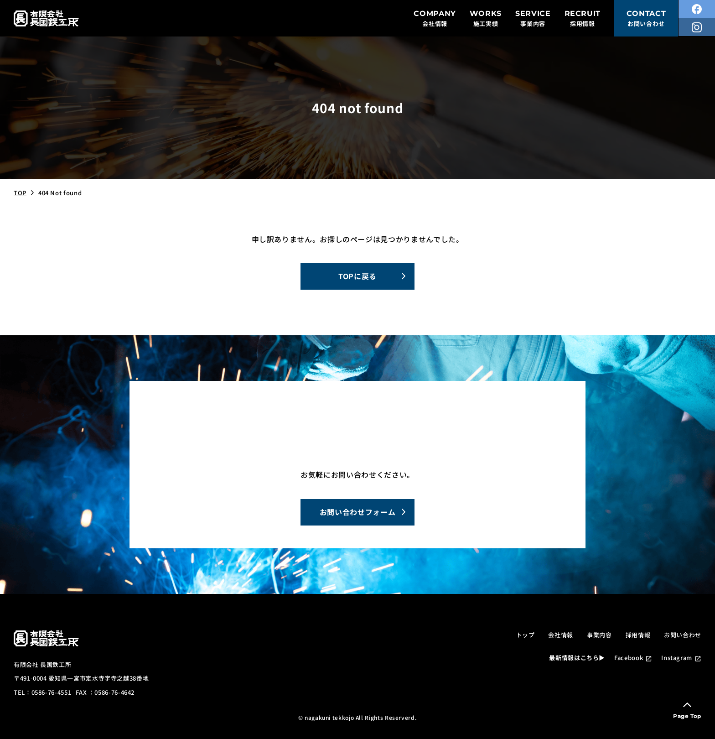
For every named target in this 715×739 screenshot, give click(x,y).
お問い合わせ (682, 634)
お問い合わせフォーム (357, 511)
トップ (525, 634)
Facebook (628, 657)
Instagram (676, 657)
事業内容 (599, 634)
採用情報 (638, 634)
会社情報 (560, 634)
